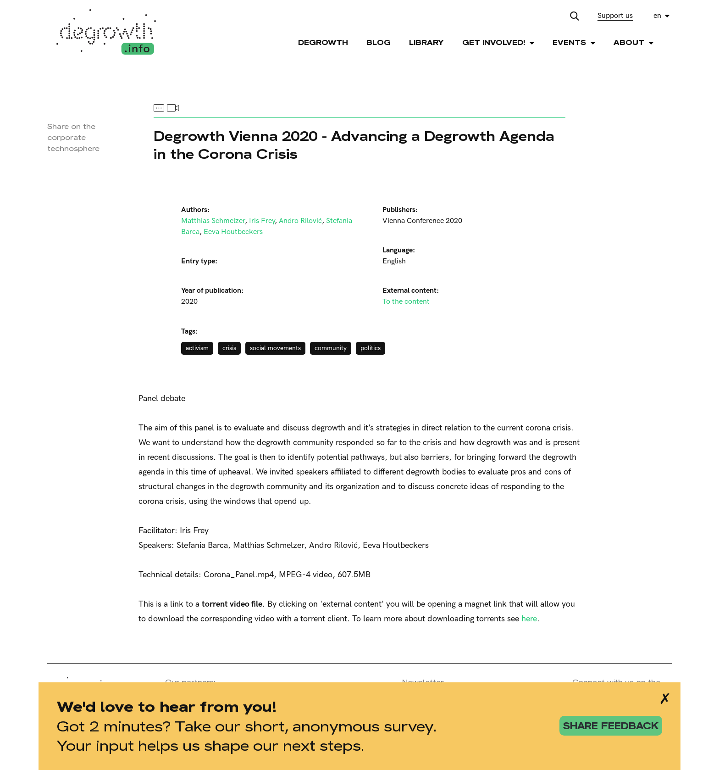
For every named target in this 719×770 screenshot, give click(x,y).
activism (197, 348)
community (331, 348)
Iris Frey (262, 221)
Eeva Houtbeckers (233, 232)
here (529, 619)
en (657, 15)
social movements (275, 348)
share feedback (610, 726)
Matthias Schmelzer (213, 221)
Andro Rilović (300, 221)
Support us (615, 15)
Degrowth (323, 42)
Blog (378, 42)
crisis (229, 348)
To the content (406, 301)
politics (370, 348)
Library (426, 42)
